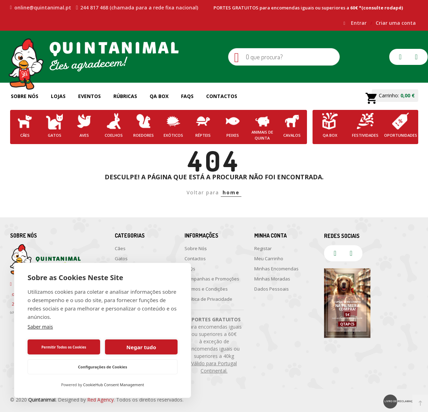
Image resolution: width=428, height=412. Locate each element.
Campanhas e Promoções (212, 279)
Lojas (58, 96)
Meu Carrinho (268, 258)
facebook (400, 57)
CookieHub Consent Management (113, 384)
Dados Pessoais (271, 289)
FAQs (187, 96)
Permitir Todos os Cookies (64, 347)
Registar (263, 248)
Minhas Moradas (272, 279)
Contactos (221, 96)
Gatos (121, 258)
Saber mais (40, 326)
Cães (120, 248)
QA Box (159, 96)
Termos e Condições (206, 289)
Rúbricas (125, 96)
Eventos (89, 96)
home (231, 192)
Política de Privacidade (208, 299)
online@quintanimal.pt (40, 7)
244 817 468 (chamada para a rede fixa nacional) (137, 7)
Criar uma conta (396, 23)
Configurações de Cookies (102, 366)
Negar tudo (141, 347)
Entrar (359, 23)
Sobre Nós (24, 96)
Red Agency (100, 399)
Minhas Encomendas (276, 268)
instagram (416, 57)
